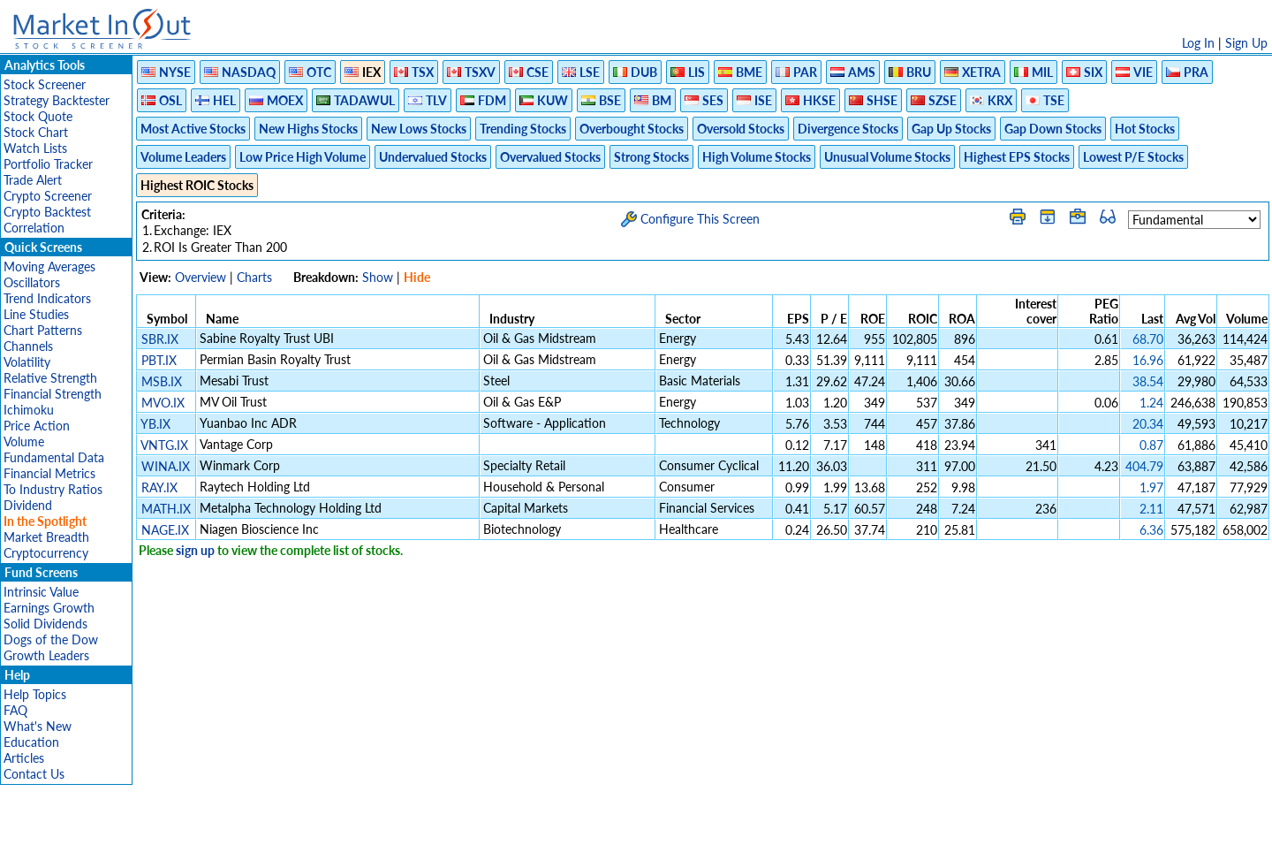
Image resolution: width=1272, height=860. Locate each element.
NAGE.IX (165, 529)
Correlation (34, 227)
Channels (28, 346)
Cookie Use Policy (710, 837)
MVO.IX (163, 402)
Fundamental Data (54, 457)
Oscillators (32, 282)
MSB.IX (161, 381)
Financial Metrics (49, 473)
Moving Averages (49, 266)
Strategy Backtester (57, 100)
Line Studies (36, 314)
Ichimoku (29, 409)
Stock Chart (36, 132)
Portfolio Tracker (48, 163)
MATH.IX (166, 508)
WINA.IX (165, 466)
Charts (254, 277)
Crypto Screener (48, 195)
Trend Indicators (47, 298)
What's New (38, 726)
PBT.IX (159, 360)
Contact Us (34, 773)
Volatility (27, 361)
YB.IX (155, 423)
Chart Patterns (43, 330)
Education (31, 742)
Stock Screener (45, 84)
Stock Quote (38, 116)
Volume (24, 441)
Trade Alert (33, 179)
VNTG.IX (164, 445)
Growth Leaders (46, 655)
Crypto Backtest (47, 211)
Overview (200, 277)
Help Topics (35, 694)
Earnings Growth (49, 607)
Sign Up (1246, 42)
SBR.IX (159, 338)
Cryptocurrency (46, 552)
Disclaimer (433, 837)
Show (377, 277)
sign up (195, 550)
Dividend (28, 505)
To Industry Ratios (53, 489)
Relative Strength (50, 377)
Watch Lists (35, 148)
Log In (1198, 42)
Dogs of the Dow (51, 639)
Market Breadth (46, 536)
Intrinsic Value (41, 591)
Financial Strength (53, 393)
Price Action (37, 425)
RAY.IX (159, 487)
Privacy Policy (510, 837)
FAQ (15, 710)
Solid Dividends (45, 623)
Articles (24, 757)
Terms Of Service (605, 837)
